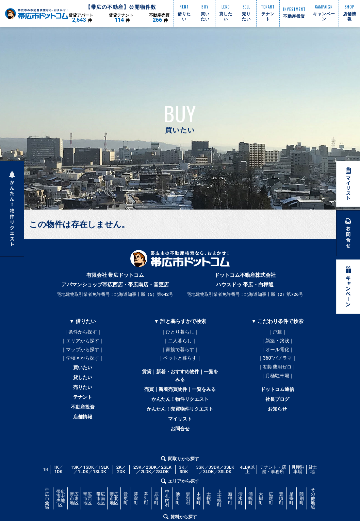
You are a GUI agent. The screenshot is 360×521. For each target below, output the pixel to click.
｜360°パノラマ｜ (277, 362)
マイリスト (180, 432)
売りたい (82, 397)
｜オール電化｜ (277, 352)
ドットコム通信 (277, 398)
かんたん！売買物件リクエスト (180, 420)
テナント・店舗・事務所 (273, 485)
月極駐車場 (298, 485)
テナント (82, 408)
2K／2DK (121, 485)
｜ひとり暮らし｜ (180, 332)
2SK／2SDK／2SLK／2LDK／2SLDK (152, 485)
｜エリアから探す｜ (82, 342)
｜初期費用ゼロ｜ (277, 373)
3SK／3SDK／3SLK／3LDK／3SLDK (215, 485)
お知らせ (277, 421)
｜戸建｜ (277, 332)
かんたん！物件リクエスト (180, 409)
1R (45, 485)
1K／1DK (58, 485)
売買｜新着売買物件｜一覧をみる (180, 397)
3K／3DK (184, 485)
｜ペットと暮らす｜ (180, 362)
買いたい (82, 374)
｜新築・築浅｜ (277, 342)
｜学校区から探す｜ (82, 362)
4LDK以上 (247, 485)
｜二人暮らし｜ (180, 342)
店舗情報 (82, 431)
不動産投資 (82, 420)
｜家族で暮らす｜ (180, 352)
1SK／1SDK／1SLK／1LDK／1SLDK (90, 485)
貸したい (82, 385)
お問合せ (180, 444)
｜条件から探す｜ (83, 332)
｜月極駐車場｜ (277, 383)
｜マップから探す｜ (82, 352)
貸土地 (312, 485)
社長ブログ (277, 410)
